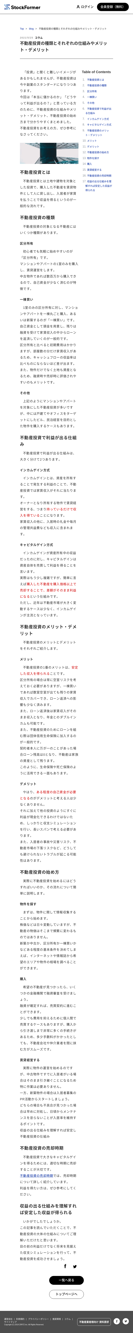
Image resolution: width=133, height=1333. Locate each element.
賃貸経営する (94, 170)
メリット (92, 141)
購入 (89, 164)
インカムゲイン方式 (98, 119)
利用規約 (20, 1319)
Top (22, 28)
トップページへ (66, 1294)
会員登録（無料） (112, 7)
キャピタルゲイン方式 (99, 124)
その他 (90, 103)
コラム (67, 1319)
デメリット (93, 146)
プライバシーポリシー (38, 1319)
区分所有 (92, 91)
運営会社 (8, 1319)
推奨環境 (56, 1319)
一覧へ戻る (66, 1280)
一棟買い (92, 97)
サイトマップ (10, 1322)
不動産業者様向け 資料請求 (94, 1322)
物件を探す (93, 158)
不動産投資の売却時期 (36, 1176)
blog (31, 28)
